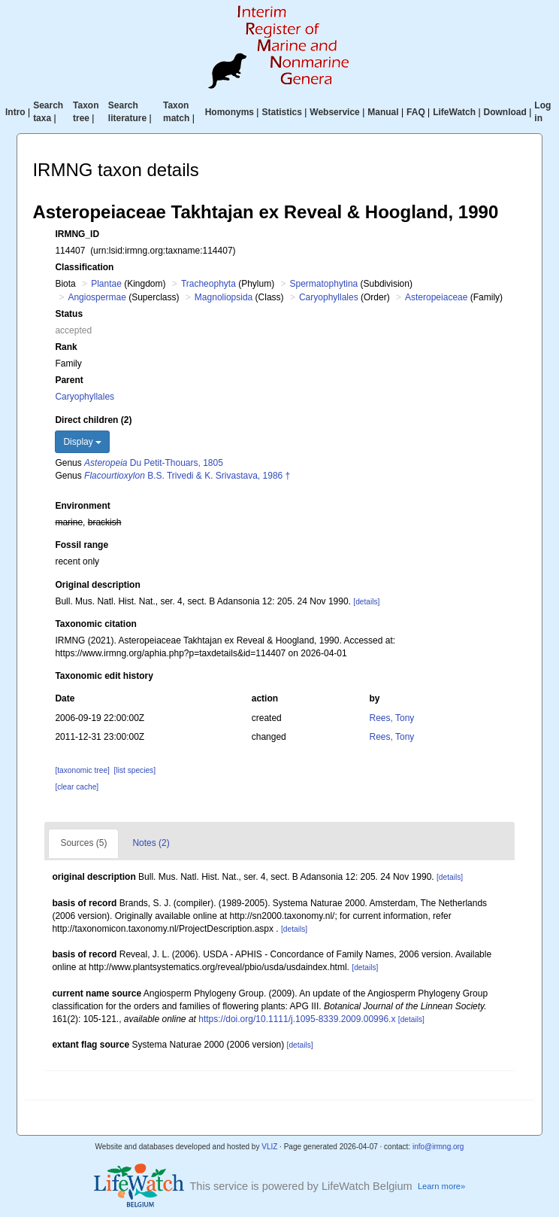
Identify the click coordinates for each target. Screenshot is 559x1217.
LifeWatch (454, 112)
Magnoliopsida (223, 297)
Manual (382, 112)
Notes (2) (150, 843)
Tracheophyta (208, 283)
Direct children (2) (93, 420)
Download (505, 112)
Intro (15, 112)
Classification (84, 267)
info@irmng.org (438, 1146)
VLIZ (269, 1146)
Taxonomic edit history (104, 676)
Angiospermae (96, 297)
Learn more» (441, 1186)
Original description (97, 585)
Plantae (106, 283)
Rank (66, 347)
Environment (82, 505)
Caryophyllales (328, 297)
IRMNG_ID (77, 234)
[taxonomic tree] (82, 770)
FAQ (415, 112)
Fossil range (81, 545)
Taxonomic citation (95, 624)
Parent (69, 380)
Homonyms (229, 112)
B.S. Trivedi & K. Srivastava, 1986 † (187, 475)
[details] (366, 602)
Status (69, 314)
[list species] (135, 770)
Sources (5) (83, 843)
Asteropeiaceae (436, 297)
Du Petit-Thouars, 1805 (153, 463)
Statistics (281, 112)
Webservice (335, 112)
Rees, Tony (392, 718)
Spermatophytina (324, 283)
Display (82, 442)
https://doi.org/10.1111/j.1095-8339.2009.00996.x (296, 1019)
